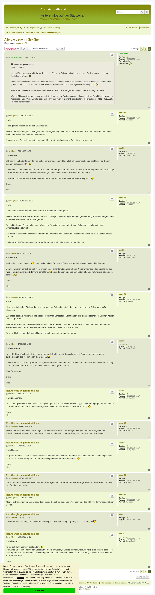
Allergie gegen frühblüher (22, 39)
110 (127, 518)
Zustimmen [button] (39, 591)
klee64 (24, 43)
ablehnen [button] (20, 578)
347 (127, 151)
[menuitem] (23, 28)
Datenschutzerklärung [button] (21, 586)
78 (126, 116)
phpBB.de (87, 589)
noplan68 (122, 113)
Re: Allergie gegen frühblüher (22, 390)
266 (127, 57)
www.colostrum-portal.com (59, 19)
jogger (18, 43)
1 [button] (145, 48)
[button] (141, 49)
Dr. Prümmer (123, 54)
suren (121, 514)
